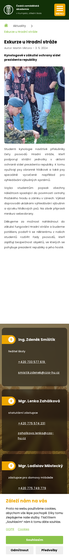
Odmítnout (20, 550)
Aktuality (19, 26)
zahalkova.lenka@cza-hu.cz (36, 435)
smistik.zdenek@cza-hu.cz (39, 373)
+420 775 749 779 (32, 488)
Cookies (23, 529)
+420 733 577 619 (32, 362)
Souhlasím (34, 540)
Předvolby (49, 550)
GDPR (10, 529)
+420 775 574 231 (31, 423)
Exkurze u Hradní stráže (20, 32)
